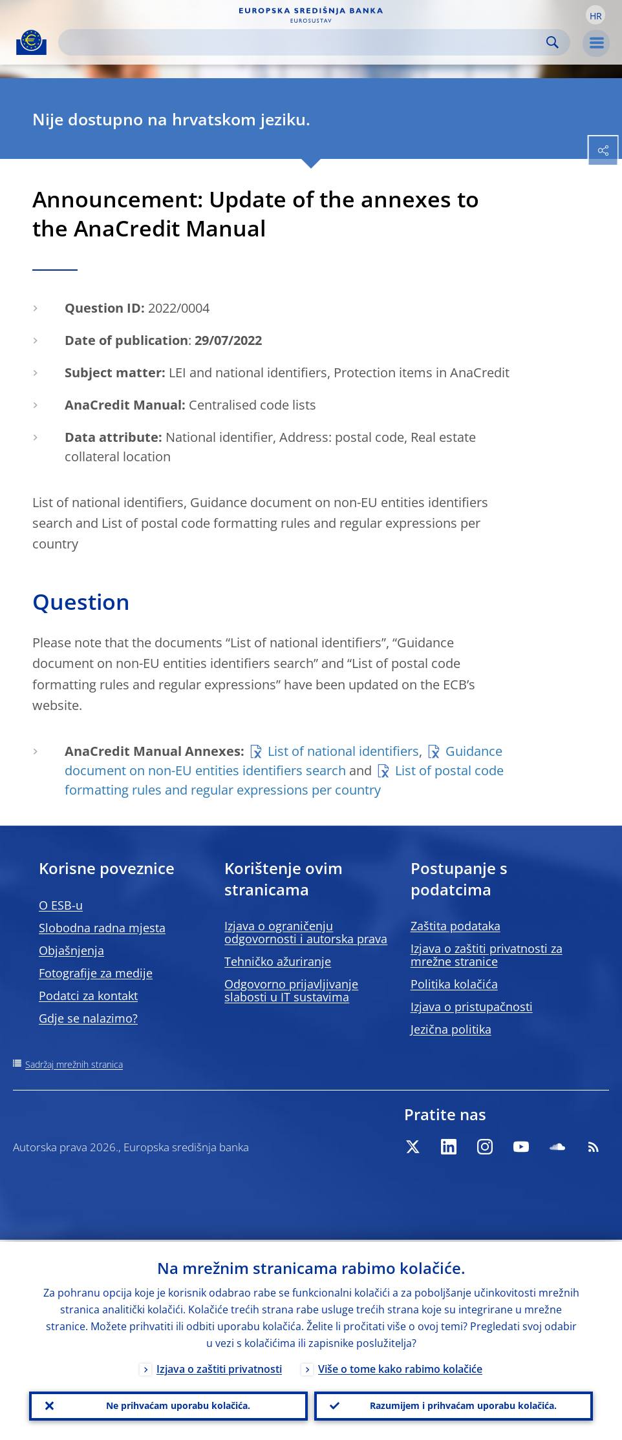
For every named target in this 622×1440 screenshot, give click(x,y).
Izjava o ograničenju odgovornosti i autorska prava (305, 932)
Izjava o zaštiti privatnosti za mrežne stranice (487, 955)
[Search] (304, 42)
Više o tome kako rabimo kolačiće (400, 1367)
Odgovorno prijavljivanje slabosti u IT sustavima (291, 990)
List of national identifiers (343, 751)
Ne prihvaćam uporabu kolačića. (178, 1405)
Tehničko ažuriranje (277, 961)
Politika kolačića (454, 984)
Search (552, 42)
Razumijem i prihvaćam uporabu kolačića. (463, 1405)
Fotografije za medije (96, 973)
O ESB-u (61, 905)
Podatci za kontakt (88, 995)
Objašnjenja (71, 950)
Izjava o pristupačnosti (472, 1006)
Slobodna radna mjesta (102, 927)
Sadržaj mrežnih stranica (74, 1064)
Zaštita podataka (455, 926)
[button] (595, 15)
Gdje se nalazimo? (88, 1018)
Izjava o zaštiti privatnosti (219, 1367)
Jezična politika (451, 1029)
